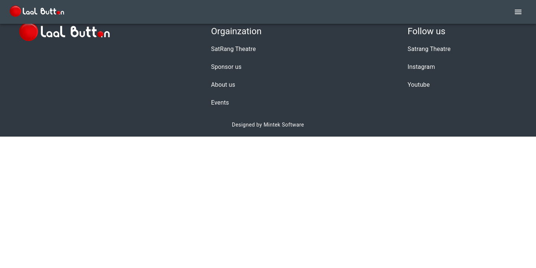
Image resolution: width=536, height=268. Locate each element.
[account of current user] (518, 12)
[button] (236, 49)
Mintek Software (284, 125)
